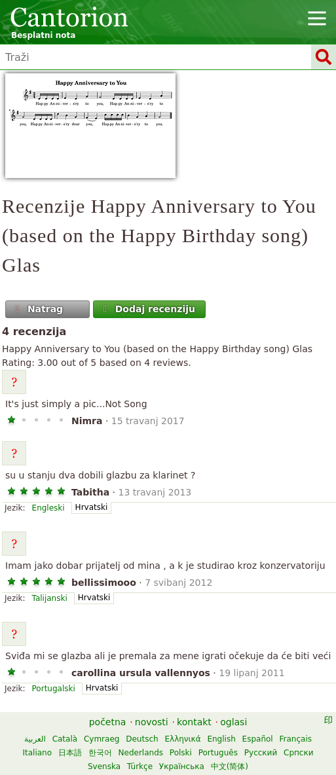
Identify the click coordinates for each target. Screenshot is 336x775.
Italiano (37, 752)
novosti (151, 722)
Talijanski (49, 598)
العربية (35, 739)
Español (257, 739)
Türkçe (140, 766)
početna (107, 722)
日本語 (70, 752)
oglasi (233, 722)
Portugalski (53, 688)
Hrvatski (91, 507)
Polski (181, 752)
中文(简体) (229, 766)
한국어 (100, 752)
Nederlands (141, 752)
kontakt (194, 722)
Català (64, 739)
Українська (181, 766)
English (221, 739)
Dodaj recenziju (147, 309)
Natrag (38, 309)
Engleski (48, 508)
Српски (299, 752)
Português (218, 752)
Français (296, 739)
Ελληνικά (182, 739)
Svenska (104, 766)
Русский (260, 752)
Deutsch (142, 739)
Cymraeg (101, 739)
